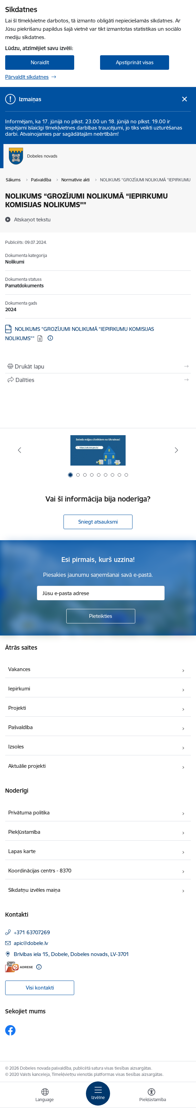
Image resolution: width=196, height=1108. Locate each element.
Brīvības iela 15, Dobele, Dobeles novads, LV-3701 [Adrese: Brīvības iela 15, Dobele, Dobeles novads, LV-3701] (71, 954)
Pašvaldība (20, 727)
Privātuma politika (29, 812)
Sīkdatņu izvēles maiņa (34, 890)
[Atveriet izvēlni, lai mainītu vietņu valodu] (45, 1096)
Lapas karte (22, 851)
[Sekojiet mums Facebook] (10, 1030)
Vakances (19, 669)
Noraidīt (40, 62)
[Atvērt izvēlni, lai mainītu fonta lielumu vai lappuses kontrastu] (151, 1096)
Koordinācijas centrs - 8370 (39, 870)
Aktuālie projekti (27, 766)
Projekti (17, 708)
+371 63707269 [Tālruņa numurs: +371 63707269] (32, 932)
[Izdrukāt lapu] (98, 366)
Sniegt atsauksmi (98, 521)
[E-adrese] (19, 967)
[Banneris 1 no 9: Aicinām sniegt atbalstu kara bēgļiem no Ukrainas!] (98, 450)
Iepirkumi (19, 688)
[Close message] (184, 99)
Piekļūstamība (24, 832)
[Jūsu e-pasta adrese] (101, 593)
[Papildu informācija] (50, 338)
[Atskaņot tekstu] (32, 219)
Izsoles (16, 746)
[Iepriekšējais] (19, 450)
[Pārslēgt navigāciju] (98, 1093)
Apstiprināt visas (135, 62)
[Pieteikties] (100, 616)
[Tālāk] (176, 450)
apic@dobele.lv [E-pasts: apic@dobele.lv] (31, 943)
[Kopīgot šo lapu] (98, 379)
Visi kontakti (40, 987)
